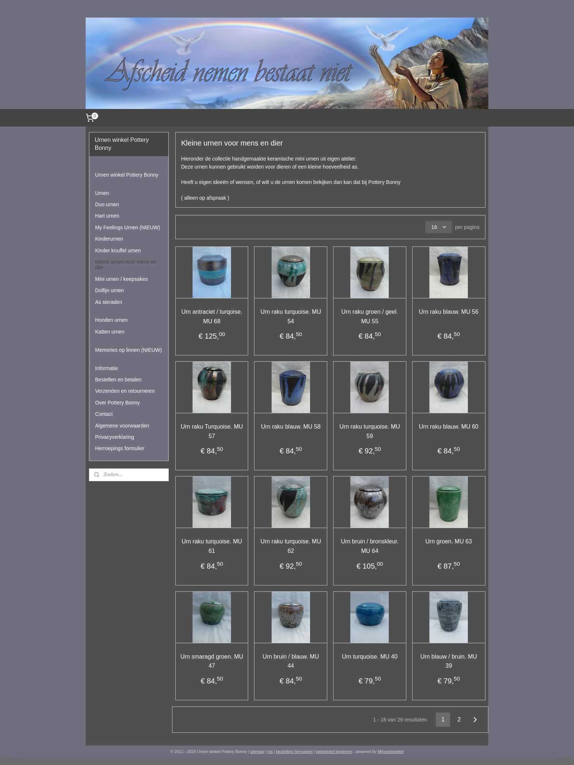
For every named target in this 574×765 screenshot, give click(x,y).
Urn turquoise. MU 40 (370, 656)
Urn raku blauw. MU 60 (448, 426)
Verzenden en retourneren (125, 391)
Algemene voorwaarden (122, 426)
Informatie (106, 368)
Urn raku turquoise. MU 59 (369, 431)
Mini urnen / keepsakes (121, 279)
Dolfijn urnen (109, 290)
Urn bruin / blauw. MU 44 (290, 661)
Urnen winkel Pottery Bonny (127, 175)
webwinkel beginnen (334, 751)
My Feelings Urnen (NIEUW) (127, 227)
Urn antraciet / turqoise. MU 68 (211, 316)
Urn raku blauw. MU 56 (448, 312)
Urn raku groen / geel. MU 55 (369, 316)
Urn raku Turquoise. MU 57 (211, 431)
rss (270, 751)
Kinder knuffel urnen (118, 250)
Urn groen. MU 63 (448, 541)
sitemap (257, 751)
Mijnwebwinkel (391, 751)
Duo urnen (107, 204)
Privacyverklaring (114, 437)
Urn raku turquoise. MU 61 (212, 546)
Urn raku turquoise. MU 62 (290, 546)
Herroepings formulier (120, 448)
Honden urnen (111, 320)
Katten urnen (109, 332)
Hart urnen (107, 216)
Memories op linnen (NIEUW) (128, 350)
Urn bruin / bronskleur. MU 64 (369, 546)
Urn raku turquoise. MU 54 (290, 316)
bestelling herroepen (294, 751)
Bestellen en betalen (118, 380)
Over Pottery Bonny (117, 403)
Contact (104, 414)
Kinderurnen (109, 239)
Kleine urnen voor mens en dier (125, 264)
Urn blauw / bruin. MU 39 (448, 661)
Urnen (102, 193)
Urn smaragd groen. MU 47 (211, 661)
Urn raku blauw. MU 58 (291, 426)
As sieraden (108, 302)
